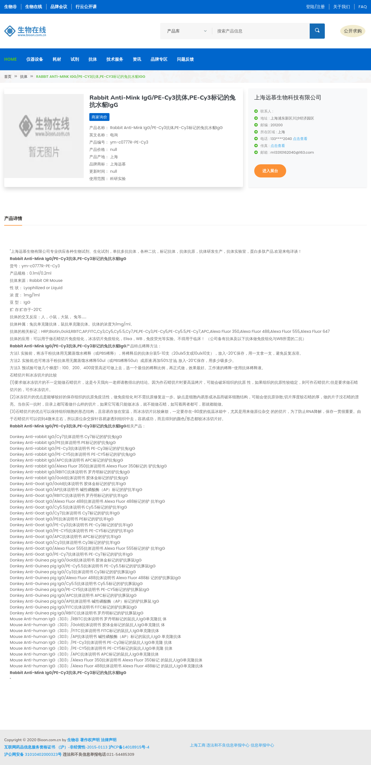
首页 (7, 76)
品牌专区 (159, 59)
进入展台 (270, 171)
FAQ (362, 7)
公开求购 (353, 31)
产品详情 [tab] (13, 219)
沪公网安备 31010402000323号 (33, 754)
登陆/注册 (315, 7)
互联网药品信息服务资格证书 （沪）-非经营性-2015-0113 (56, 747)
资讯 (137, 59)
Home (10, 59)
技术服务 (114, 59)
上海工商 (198, 745)
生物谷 (10, 7)
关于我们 (341, 7)
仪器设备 (34, 59)
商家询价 (99, 117)
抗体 (92, 59)
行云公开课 (86, 7)
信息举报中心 (262, 745)
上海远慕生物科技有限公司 (287, 97)
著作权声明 (90, 740)
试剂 (75, 59)
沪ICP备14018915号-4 (129, 747)
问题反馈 (185, 59)
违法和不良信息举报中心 (227, 745)
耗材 (57, 59)
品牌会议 (58, 7)
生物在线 (33, 7)
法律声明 (108, 740)
